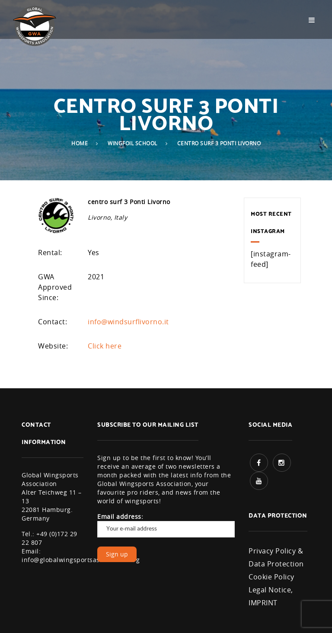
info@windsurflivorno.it (128, 321)
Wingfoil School (132, 143)
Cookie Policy (271, 577)
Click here (104, 346)
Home (79, 143)
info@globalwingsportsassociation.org (81, 560)
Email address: (166, 524)
